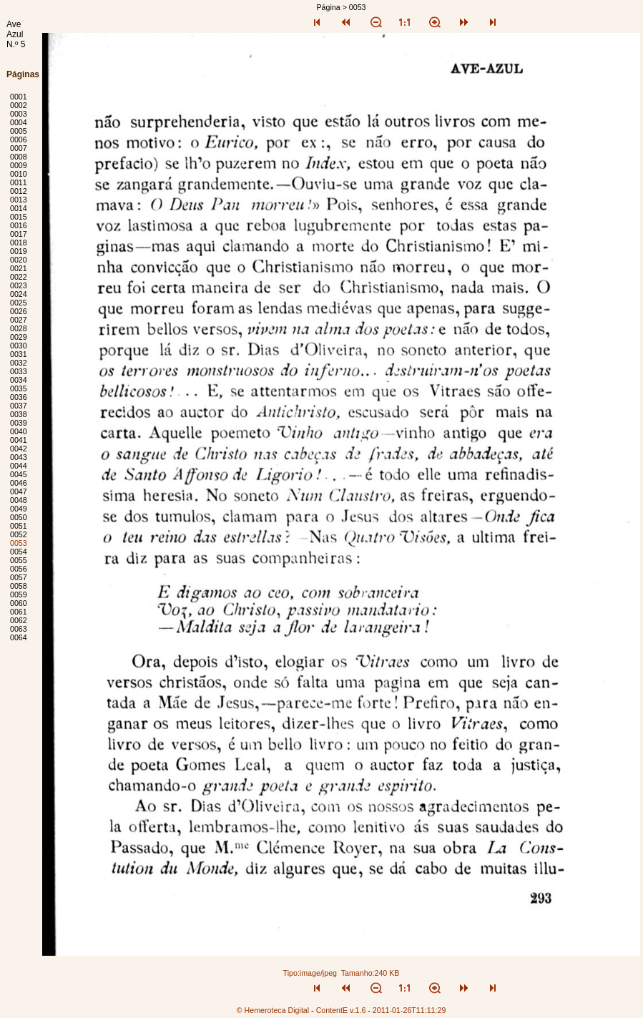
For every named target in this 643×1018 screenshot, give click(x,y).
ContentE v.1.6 (341, 1010)
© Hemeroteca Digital (273, 1010)
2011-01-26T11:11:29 (409, 1010)
